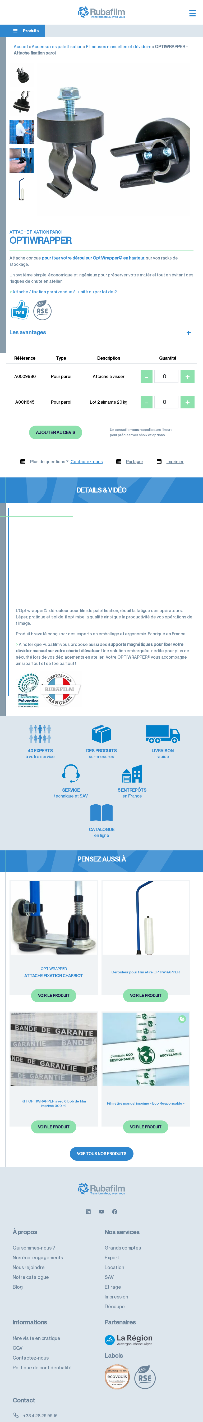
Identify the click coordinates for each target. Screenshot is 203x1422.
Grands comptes (123, 1208)
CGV (17, 1308)
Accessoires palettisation (57, 46)
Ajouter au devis (55, 432)
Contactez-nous (87, 461)
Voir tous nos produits (101, 1114)
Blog (18, 1247)
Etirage (113, 1247)
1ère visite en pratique (36, 1299)
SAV (109, 1238)
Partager (134, 461)
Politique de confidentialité (42, 1328)
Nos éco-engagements (38, 1218)
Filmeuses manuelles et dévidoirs (118, 46)
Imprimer (175, 461)
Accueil (21, 46)
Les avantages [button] (100, 332)
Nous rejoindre (29, 1228)
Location (114, 1228)
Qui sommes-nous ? (34, 1208)
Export (112, 1218)
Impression (116, 1257)
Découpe (115, 1267)
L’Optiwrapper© (32, 610)
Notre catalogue (31, 1238)
